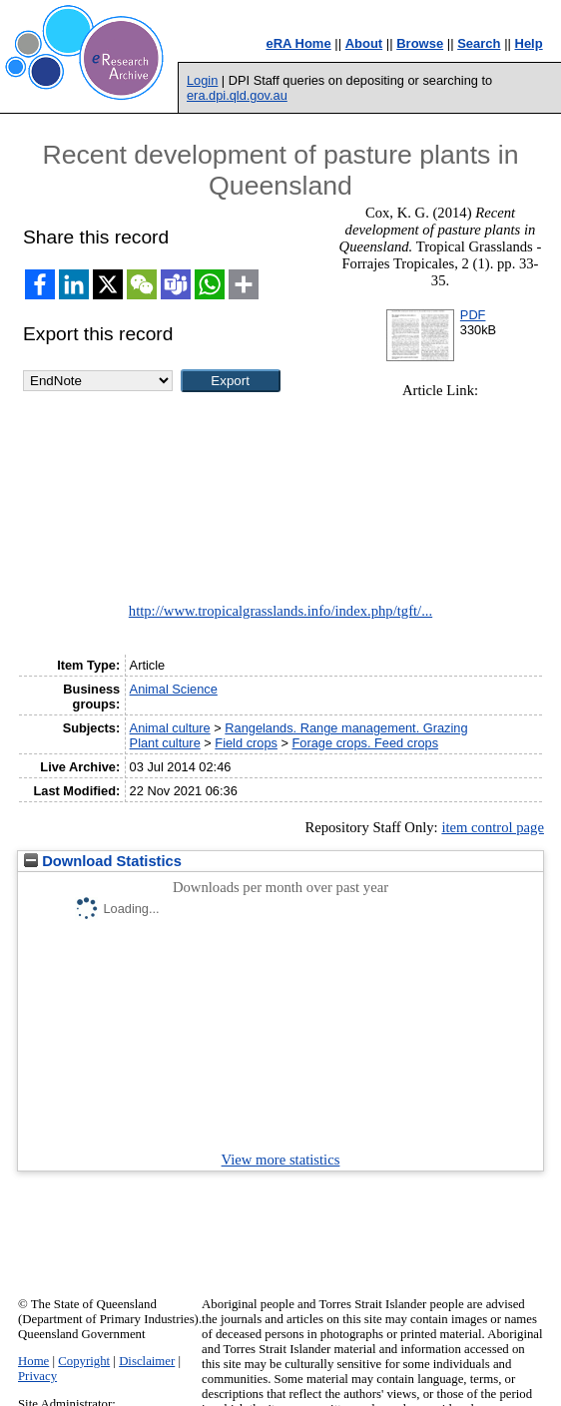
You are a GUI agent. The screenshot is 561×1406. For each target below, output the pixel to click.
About (364, 43)
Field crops (246, 742)
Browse (419, 43)
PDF (473, 314)
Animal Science (174, 689)
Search (478, 43)
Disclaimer (147, 1361)
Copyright (84, 1361)
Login (202, 80)
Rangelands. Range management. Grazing (346, 727)
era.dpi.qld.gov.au (237, 95)
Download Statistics (103, 861)
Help (529, 43)
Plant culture (165, 742)
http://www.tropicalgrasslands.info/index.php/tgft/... (280, 611)
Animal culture (170, 727)
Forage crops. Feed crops (365, 742)
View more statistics (281, 1160)
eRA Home (298, 43)
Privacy (37, 1376)
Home (33, 1361)
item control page (492, 827)
